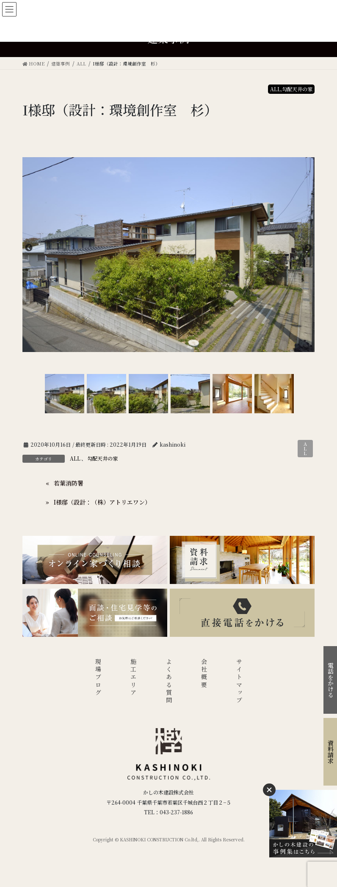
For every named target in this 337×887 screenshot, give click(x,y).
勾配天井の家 (102, 458)
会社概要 (204, 673)
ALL (305, 448)
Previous (29, 248)
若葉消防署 (68, 483)
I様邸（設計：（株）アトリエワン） (102, 502)
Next (308, 248)
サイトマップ (239, 681)
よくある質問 (169, 681)
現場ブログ (98, 677)
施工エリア (133, 677)
